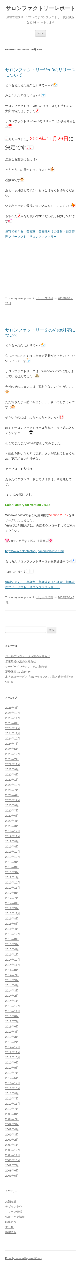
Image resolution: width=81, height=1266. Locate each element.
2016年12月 (12, 913)
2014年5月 (12, 980)
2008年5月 (12, 1175)
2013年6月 (12, 1026)
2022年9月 (12, 769)
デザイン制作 (13, 1206)
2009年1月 (12, 1144)
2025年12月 (12, 712)
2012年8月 (12, 1067)
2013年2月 (12, 1042)
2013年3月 (12, 1036)
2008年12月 (12, 1150)
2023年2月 (12, 759)
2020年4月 (12, 820)
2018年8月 (12, 867)
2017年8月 (12, 892)
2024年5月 (12, 748)
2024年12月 (12, 728)
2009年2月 (12, 1139)
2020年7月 (12, 810)
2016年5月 (12, 923)
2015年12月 (12, 934)
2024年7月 (12, 743)
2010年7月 (12, 1108)
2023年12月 (12, 754)
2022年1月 (12, 779)
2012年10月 (12, 1057)
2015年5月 (12, 944)
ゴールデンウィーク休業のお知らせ (27, 656)
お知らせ (10, 1201)
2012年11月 (12, 1052)
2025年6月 (12, 723)
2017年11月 (12, 887)
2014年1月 (12, 1000)
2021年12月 (12, 784)
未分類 (9, 1227)
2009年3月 (12, 1134)
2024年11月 (12, 733)
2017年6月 (12, 903)
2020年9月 (12, 805)
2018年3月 (12, 872)
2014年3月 (12, 990)
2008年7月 (12, 1165)
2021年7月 (12, 790)
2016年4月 (12, 928)
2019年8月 (12, 841)
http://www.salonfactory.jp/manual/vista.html (34, 551)
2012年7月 (12, 1072)
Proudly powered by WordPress (23, 1258)
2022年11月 (12, 764)
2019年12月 (12, 831)
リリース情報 (44, 298)
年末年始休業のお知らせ (20, 661)
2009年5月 (12, 1124)
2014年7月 (12, 975)
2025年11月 (12, 718)
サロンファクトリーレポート (40, 8)
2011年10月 (12, 1088)
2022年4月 (12, 774)
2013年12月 (12, 1006)
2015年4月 (12, 949)
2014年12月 (12, 959)
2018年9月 (12, 862)
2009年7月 (12, 1119)
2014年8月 (12, 970)
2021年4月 (12, 795)
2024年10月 (12, 738)
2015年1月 (12, 954)
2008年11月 (12, 1155)
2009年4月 (12, 1129)
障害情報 (10, 1232)
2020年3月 (12, 826)
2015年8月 (12, 939)
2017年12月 (12, 882)
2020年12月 (12, 800)
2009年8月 (12, 1114)
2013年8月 (12, 1016)
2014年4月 (12, 985)
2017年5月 (12, 908)
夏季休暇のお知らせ (17, 671)
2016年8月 (12, 918)
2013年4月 (12, 1031)
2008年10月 (12, 1160)
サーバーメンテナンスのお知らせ (26, 666)
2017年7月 (12, 898)
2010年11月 (12, 1103)
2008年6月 (12, 1170)
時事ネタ (10, 1222)
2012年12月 (12, 1047)
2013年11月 (12, 1011)
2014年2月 (12, 995)
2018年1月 (12, 877)
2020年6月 (12, 815)
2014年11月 (12, 964)
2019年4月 (12, 846)
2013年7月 (12, 1021)
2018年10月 (12, 856)
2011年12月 (12, 1083)
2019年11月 (12, 836)
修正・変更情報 (15, 1216)
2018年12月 (12, 851)
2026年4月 (12, 707)
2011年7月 (12, 1098)
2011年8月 (12, 1093)
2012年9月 (12, 1062)
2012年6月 (12, 1078)
